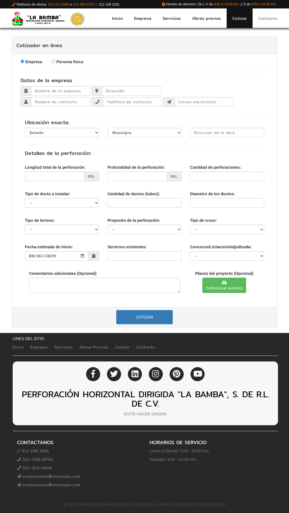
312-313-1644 (34, 468)
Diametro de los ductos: (212, 194)
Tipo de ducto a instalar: (48, 194)
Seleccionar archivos (224, 285)
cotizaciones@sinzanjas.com (48, 485)
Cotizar (144, 317)
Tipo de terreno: (40, 220)
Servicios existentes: (127, 247)
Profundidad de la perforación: (136, 167)
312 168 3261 (33, 451)
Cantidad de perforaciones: (215, 167)
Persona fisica (69, 62)
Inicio (18, 347)
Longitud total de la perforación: (55, 167)
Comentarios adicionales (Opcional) (63, 273)
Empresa (33, 62)
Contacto (145, 347)
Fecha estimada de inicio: (49, 247)
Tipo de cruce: (203, 220)
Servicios (63, 347)
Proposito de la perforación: (134, 220)
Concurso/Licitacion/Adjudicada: (221, 247)
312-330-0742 (35, 459)
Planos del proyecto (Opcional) (224, 273)
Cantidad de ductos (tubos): (134, 194)
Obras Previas (93, 347)
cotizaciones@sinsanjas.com (48, 476)
